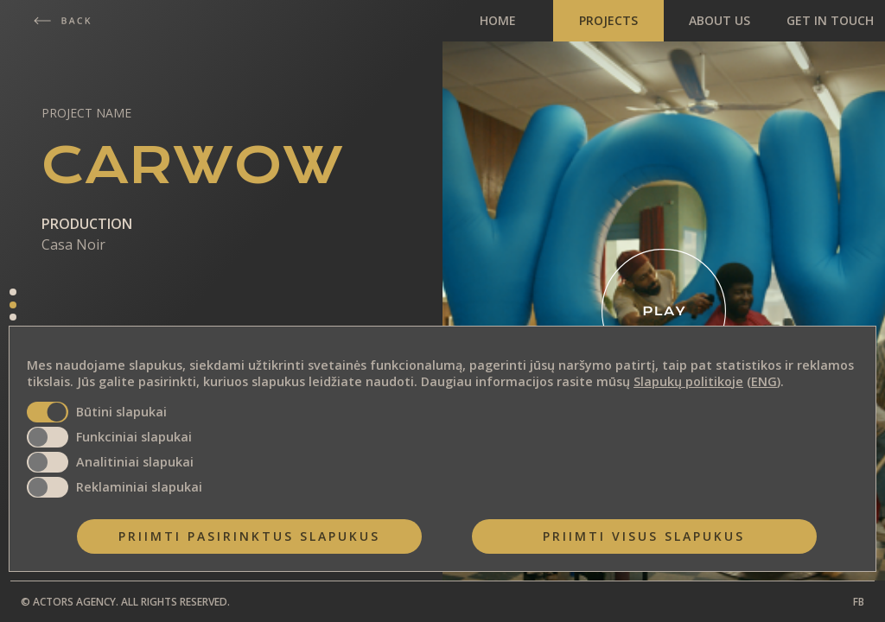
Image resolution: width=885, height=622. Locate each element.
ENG (764, 381)
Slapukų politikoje (688, 381)
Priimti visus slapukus (644, 536)
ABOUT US (719, 20)
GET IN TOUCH (830, 20)
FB (858, 601)
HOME (498, 20)
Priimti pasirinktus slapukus (249, 536)
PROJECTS (608, 20)
